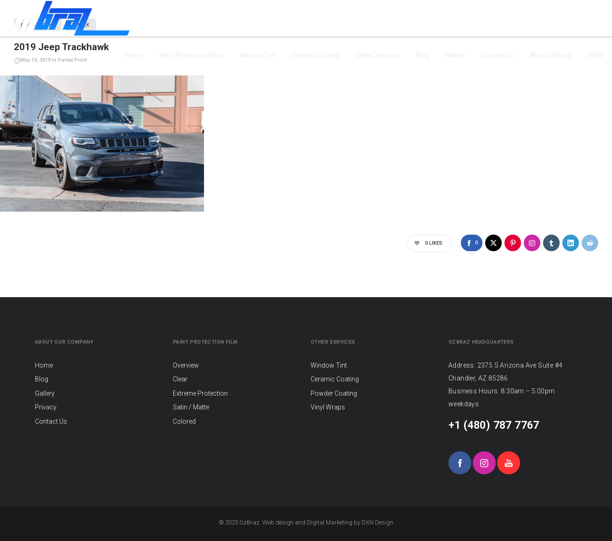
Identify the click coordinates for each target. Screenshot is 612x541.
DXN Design (377, 522)
